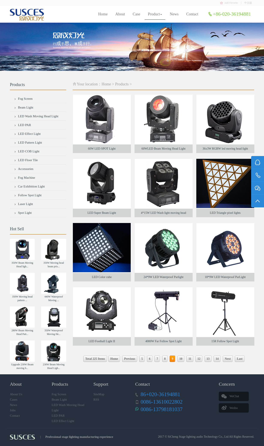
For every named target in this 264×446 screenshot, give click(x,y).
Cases (13, 399)
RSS (96, 399)
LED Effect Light (27, 133)
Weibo (234, 408)
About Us (16, 394)
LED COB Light (26, 151)
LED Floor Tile (26, 160)
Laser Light (23, 204)
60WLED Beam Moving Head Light (163, 148)
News (174, 14)
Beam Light (23, 107)
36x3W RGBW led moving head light (225, 148)
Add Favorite (231, 2)
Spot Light (23, 212)
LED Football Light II (101, 341)
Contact (192, 14)
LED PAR (22, 125)
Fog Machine (24, 177)
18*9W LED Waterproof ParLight (225, 277)
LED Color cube (102, 277)
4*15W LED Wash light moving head (163, 212)
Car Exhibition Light (29, 186)
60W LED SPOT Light (102, 148)
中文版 (248, 2)
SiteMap (98, 394)
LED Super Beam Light (101, 212)
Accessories (23, 169)
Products (122, 84)
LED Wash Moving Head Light (36, 116)
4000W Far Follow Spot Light (163, 341)
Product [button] (155, 14)
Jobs (13, 410)
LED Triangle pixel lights (225, 212)
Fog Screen (23, 98)
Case (136, 14)
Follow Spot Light (28, 195)
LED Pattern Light (28, 142)
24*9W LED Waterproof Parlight (163, 277)
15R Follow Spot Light (225, 341)
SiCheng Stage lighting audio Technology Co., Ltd (198, 436)
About (120, 14)
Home (103, 14)
